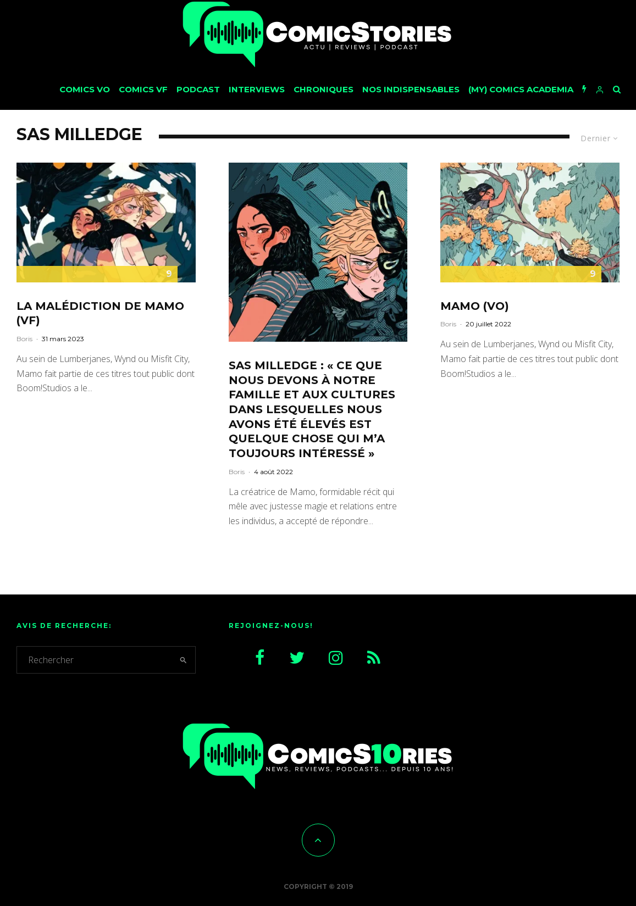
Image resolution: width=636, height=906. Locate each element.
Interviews (257, 89)
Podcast (198, 89)
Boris (24, 339)
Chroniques (323, 89)
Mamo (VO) (474, 306)
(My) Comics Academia (520, 89)
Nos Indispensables (411, 89)
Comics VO (84, 89)
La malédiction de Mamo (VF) (100, 313)
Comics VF (143, 89)
